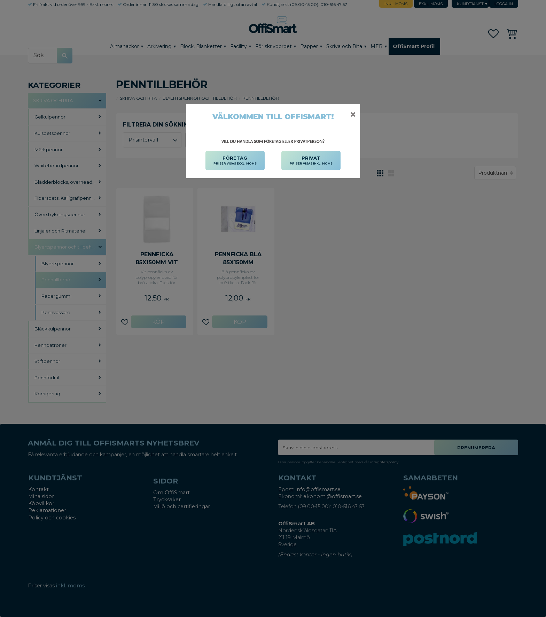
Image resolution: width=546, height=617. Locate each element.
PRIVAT (311, 160)
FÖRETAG (235, 160)
